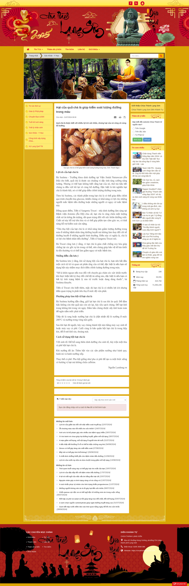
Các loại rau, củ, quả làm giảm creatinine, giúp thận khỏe (150, 182)
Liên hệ (47, 545)
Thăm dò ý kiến (34, 549)
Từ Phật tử (138, 135)
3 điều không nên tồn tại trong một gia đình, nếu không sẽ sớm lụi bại (152, 206)
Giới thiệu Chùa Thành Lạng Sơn (146, 106)
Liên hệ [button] (81, 49)
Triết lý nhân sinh (36, 127)
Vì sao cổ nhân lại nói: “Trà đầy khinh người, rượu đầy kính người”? (151, 227)
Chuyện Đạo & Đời (36, 117)
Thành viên (32, 545)
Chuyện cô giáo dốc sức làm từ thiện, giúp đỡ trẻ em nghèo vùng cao (152, 255)
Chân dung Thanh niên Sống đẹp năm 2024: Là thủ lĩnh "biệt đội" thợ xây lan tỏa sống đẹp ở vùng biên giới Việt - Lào (147, 159)
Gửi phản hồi (180, 584)
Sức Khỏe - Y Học (36, 133)
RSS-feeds (32, 554)
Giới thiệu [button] (94, 50)
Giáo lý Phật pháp (36, 111)
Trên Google (139, 128)
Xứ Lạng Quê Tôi (36, 146)
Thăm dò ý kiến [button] (54, 49)
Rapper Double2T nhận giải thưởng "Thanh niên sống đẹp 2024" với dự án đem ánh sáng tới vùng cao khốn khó (147, 194)
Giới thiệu (31, 540)
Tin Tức (47, 540)
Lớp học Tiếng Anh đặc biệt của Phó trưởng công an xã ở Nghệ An (151, 236)
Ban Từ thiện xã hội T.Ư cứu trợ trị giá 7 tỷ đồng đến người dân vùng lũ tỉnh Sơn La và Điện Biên (147, 217)
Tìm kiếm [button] (69, 49)
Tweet (58, 394)
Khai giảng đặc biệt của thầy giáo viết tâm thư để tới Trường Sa (152, 245)
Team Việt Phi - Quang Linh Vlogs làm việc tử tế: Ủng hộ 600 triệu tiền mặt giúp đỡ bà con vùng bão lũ (147, 172)
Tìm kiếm (47, 549)
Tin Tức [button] (38, 50)
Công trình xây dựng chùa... (37, 139)
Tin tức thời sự (35, 106)
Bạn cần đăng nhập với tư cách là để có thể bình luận (82, 410)
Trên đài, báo (139, 132)
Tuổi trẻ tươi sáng (36, 122)
